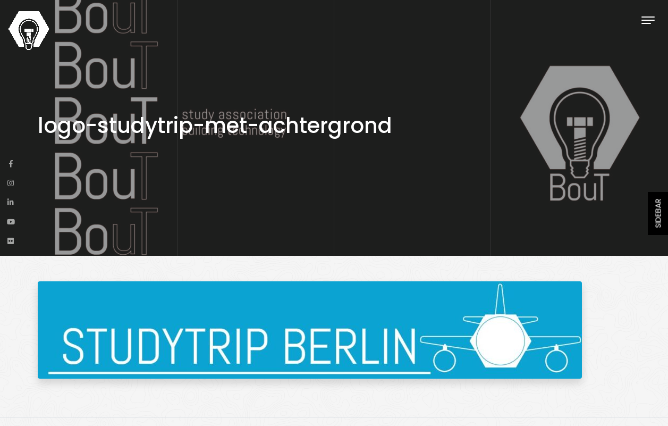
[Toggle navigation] (648, 20)
